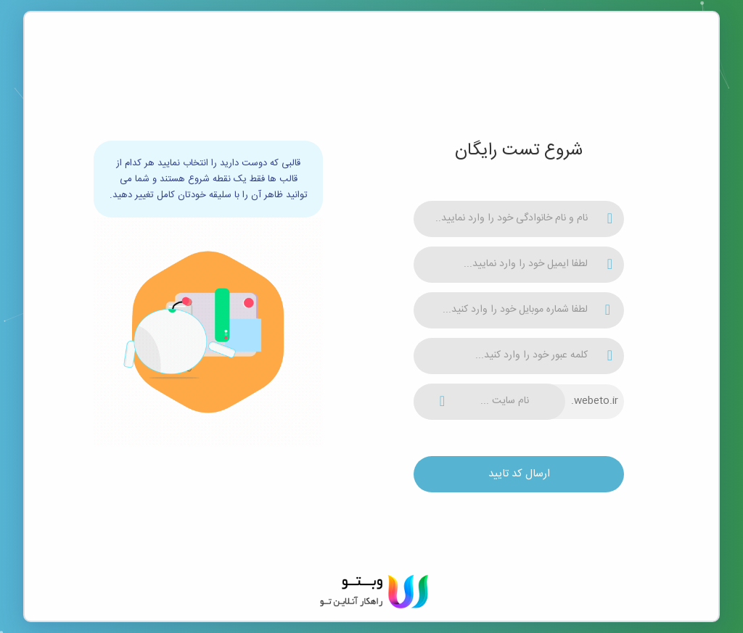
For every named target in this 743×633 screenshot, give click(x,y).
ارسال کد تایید (519, 474)
